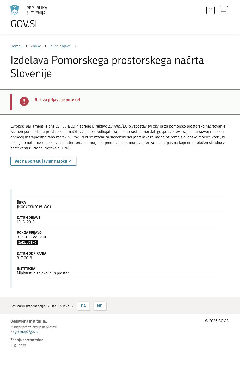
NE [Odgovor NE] (99, 306)
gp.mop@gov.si (26, 332)
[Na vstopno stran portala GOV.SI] (36, 17)
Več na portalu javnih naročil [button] (43, 161)
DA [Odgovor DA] (83, 306)
